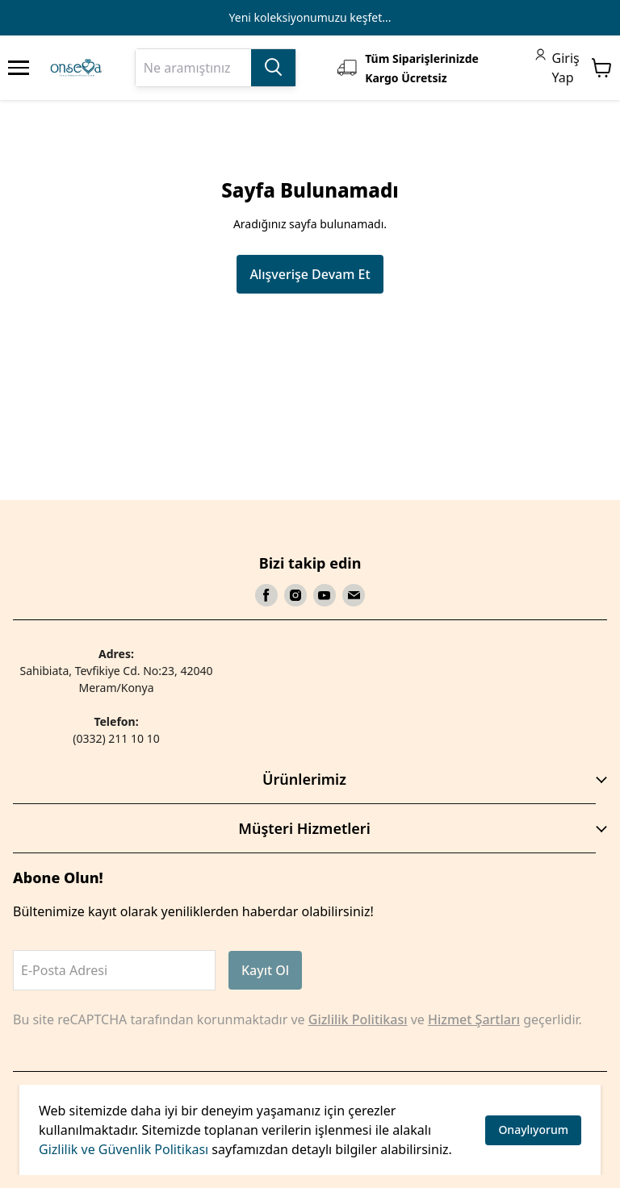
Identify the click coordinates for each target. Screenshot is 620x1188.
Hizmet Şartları (474, 1019)
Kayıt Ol (265, 970)
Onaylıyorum (533, 1129)
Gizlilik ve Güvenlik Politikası (123, 1149)
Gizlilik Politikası (358, 1019)
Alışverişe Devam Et (309, 274)
